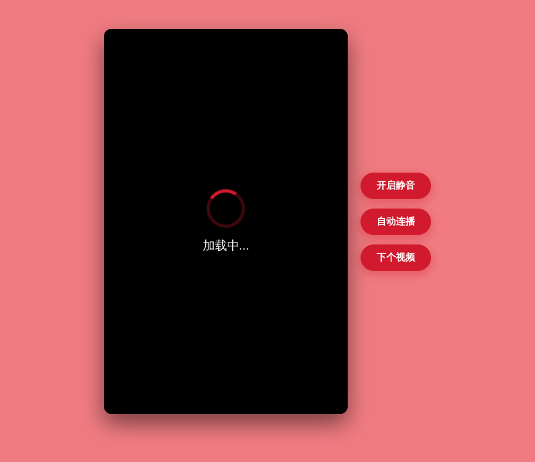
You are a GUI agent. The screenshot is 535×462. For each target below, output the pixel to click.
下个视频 (396, 257)
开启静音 (396, 185)
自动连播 (396, 221)
